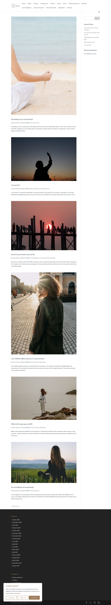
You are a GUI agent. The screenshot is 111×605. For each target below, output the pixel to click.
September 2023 (17, 522)
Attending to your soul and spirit (22, 119)
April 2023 (15, 525)
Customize (11, 597)
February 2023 (16, 528)
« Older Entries (15, 506)
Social (64, 3)
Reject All (23, 597)
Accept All (34, 597)
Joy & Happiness (26, 7)
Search (97, 18)
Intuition (84, 3)
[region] (23, 592)
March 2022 (15, 549)
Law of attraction (39, 7)
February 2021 (16, 555)
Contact (52, 3)
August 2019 (16, 557)
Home (23, 3)
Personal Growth (51, 7)
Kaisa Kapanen (17, 122)
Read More (17, 593)
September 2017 (17, 563)
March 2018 (15, 560)
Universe (69, 7)
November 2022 (16, 536)
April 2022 (15, 547)
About (29, 3)
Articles (35, 3)
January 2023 (16, 530)
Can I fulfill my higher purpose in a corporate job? (27, 359)
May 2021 (15, 552)
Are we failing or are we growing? (22, 487)
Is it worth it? (15, 185)
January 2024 (16, 519)
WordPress (38, 602)
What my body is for (89, 42)
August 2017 (16, 565)
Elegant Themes (23, 602)
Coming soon (44, 3)
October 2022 (16, 538)
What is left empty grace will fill (21, 424)
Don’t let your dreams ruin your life (23, 254)
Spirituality (61, 7)
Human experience (74, 3)
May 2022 (15, 544)
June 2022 (15, 541)
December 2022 (16, 533)
